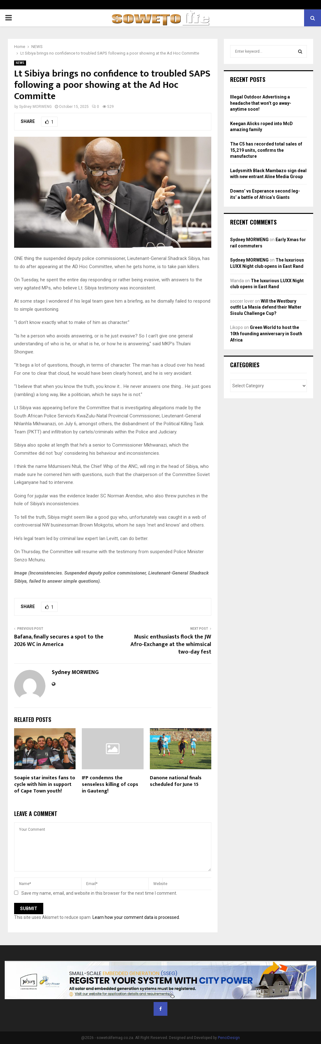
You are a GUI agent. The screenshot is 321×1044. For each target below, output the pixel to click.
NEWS (20, 63)
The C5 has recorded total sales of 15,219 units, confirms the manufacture (266, 150)
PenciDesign (229, 1038)
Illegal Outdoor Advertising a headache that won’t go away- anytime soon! (260, 103)
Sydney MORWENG (35, 106)
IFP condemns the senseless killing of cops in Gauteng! (110, 784)
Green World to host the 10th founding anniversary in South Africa (266, 333)
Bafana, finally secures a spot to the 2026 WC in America (58, 640)
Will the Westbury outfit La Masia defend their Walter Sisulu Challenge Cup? (266, 307)
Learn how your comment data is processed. (136, 917)
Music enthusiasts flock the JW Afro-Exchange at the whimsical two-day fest (170, 644)
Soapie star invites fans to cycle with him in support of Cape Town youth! (44, 784)
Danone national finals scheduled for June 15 (176, 781)
